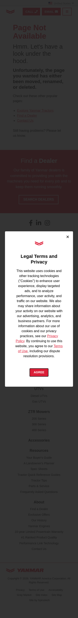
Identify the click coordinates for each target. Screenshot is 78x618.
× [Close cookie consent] (67, 237)
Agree (39, 372)
